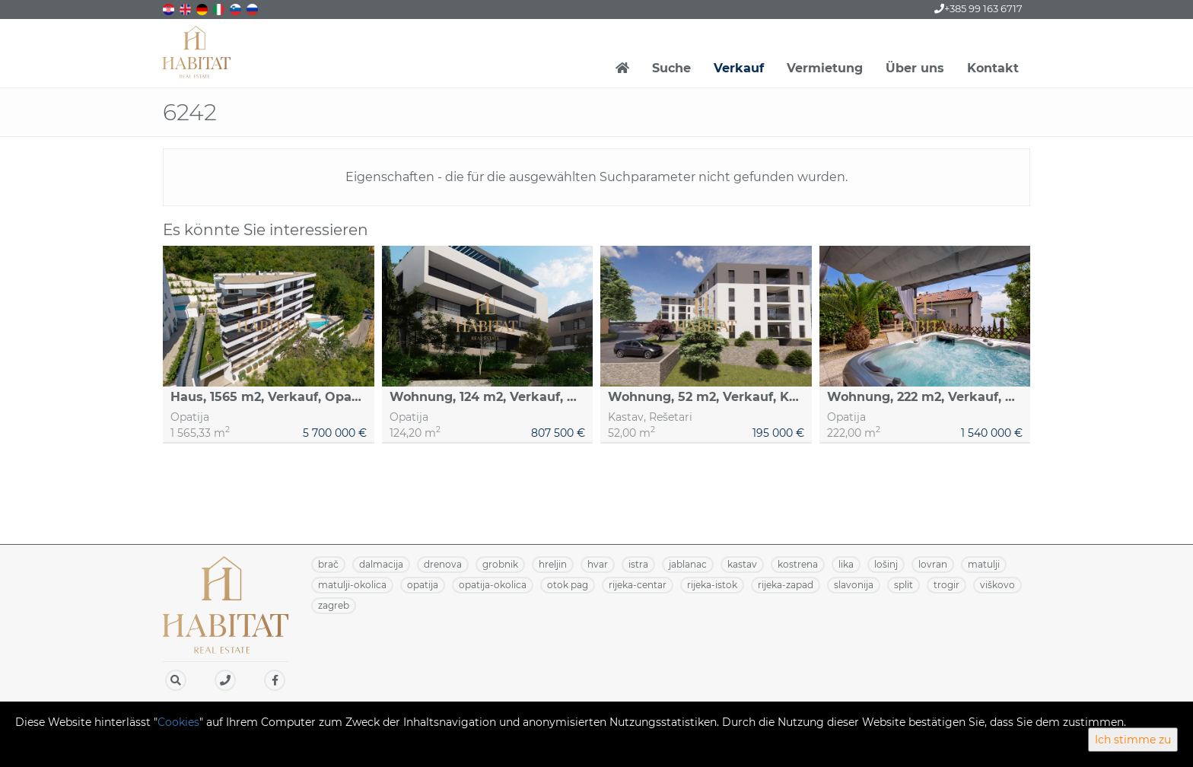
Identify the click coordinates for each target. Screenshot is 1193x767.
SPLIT (903, 584)
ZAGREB (333, 605)
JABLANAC (688, 564)
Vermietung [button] (825, 68)
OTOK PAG (567, 584)
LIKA (846, 564)
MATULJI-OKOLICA (352, 584)
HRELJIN (553, 564)
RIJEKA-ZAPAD (785, 584)
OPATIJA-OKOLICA (493, 584)
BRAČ (328, 564)
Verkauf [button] (739, 68)
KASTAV (742, 564)
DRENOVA (443, 564)
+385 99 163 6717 (978, 8)
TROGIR (946, 584)
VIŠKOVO (997, 584)
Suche (671, 68)
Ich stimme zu (1133, 739)
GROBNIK (500, 564)
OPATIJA (422, 584)
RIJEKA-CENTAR (637, 584)
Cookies (178, 722)
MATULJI (984, 564)
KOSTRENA (798, 564)
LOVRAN (932, 564)
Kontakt (993, 68)
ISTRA (638, 564)
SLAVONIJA (853, 584)
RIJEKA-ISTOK (712, 584)
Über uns (915, 68)
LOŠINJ (886, 564)
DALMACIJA (381, 564)
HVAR (597, 564)
